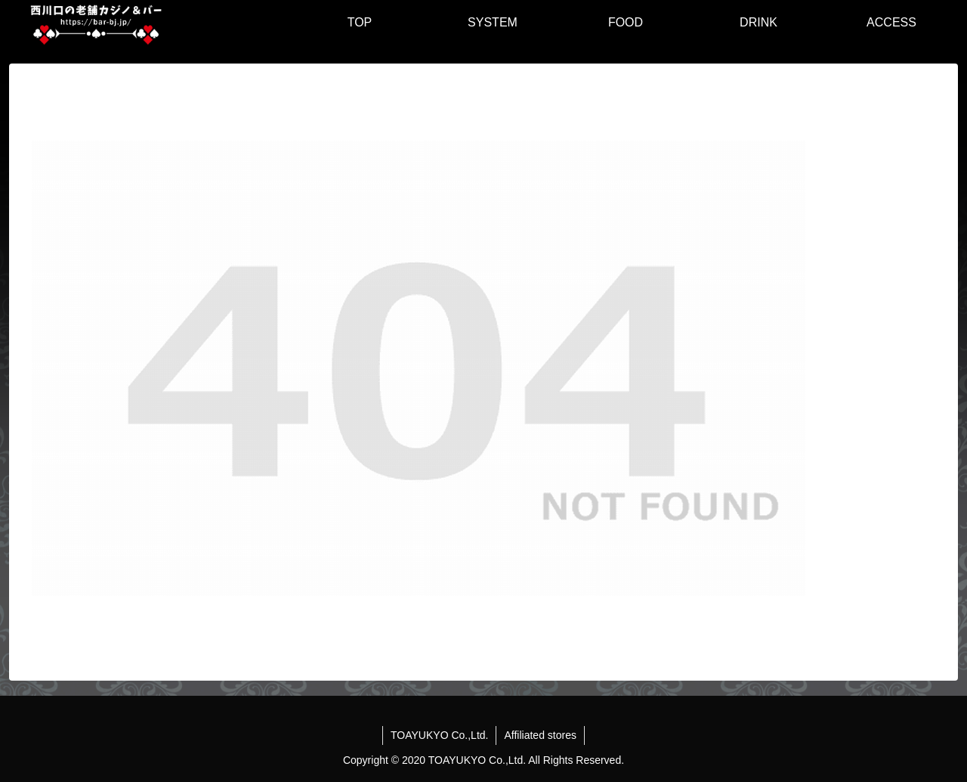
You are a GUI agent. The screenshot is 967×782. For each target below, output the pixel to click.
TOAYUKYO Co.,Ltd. (439, 735)
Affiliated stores (540, 735)
